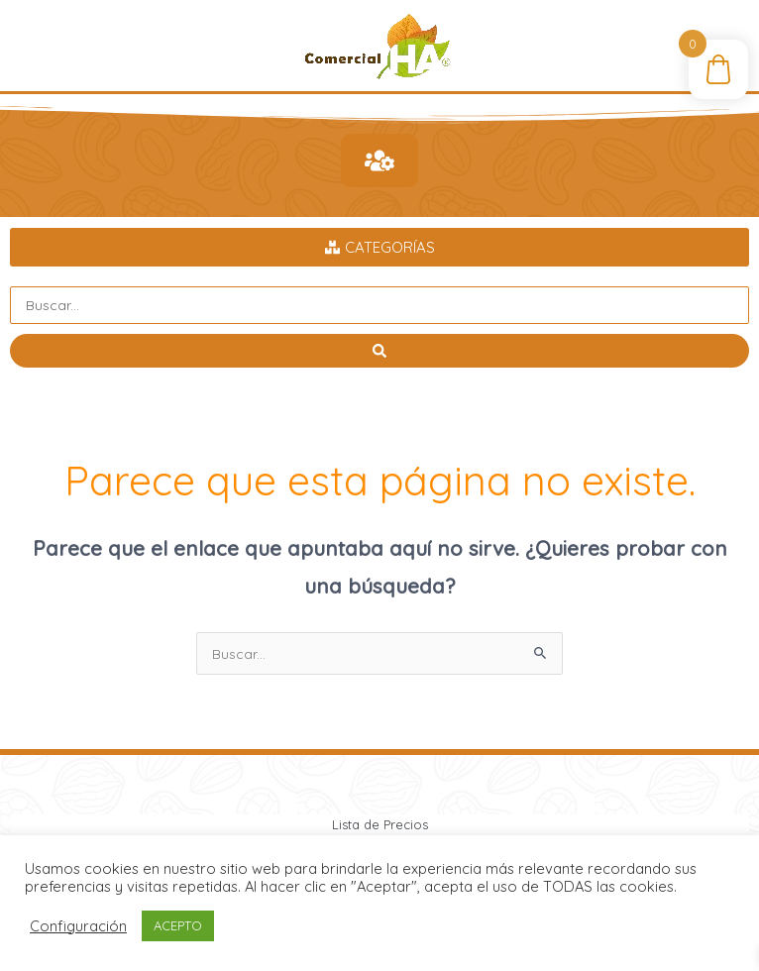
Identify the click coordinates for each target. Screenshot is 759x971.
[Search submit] (379, 351)
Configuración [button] (78, 926)
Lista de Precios (380, 824)
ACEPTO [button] (178, 925)
